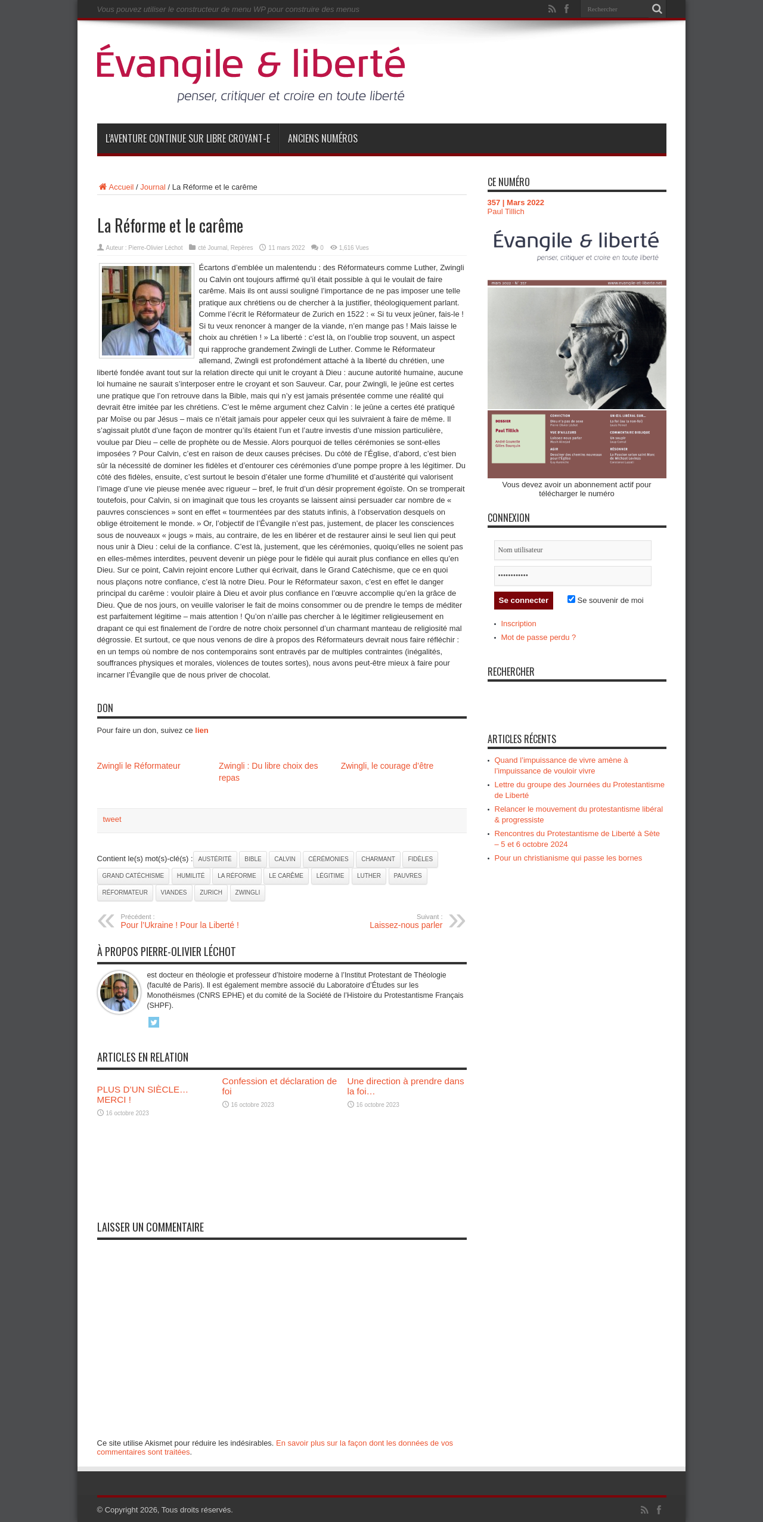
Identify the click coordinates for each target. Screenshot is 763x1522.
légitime (331, 876)
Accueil (115, 186)
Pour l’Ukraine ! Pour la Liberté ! (194, 921)
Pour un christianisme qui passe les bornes (569, 857)
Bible (252, 859)
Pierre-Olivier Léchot (155, 248)
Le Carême (286, 876)
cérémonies (328, 859)
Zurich (211, 892)
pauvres (408, 876)
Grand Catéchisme (134, 876)
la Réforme (237, 876)
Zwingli (247, 892)
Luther (369, 876)
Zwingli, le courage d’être (387, 766)
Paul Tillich (506, 211)
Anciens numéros (323, 138)
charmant (378, 859)
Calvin (284, 859)
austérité (215, 859)
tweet (112, 819)
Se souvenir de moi (605, 600)
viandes (174, 892)
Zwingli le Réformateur (139, 766)
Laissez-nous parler (370, 921)
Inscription (518, 623)
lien (201, 730)
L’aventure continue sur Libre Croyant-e (188, 138)
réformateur (125, 892)
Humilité (191, 876)
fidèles (420, 859)
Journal (153, 186)
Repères (242, 248)
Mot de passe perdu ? (538, 637)
